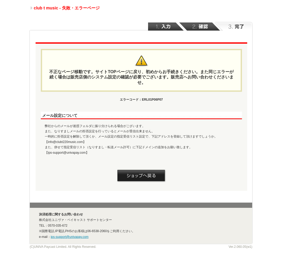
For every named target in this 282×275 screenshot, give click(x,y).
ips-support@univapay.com (70, 237)
